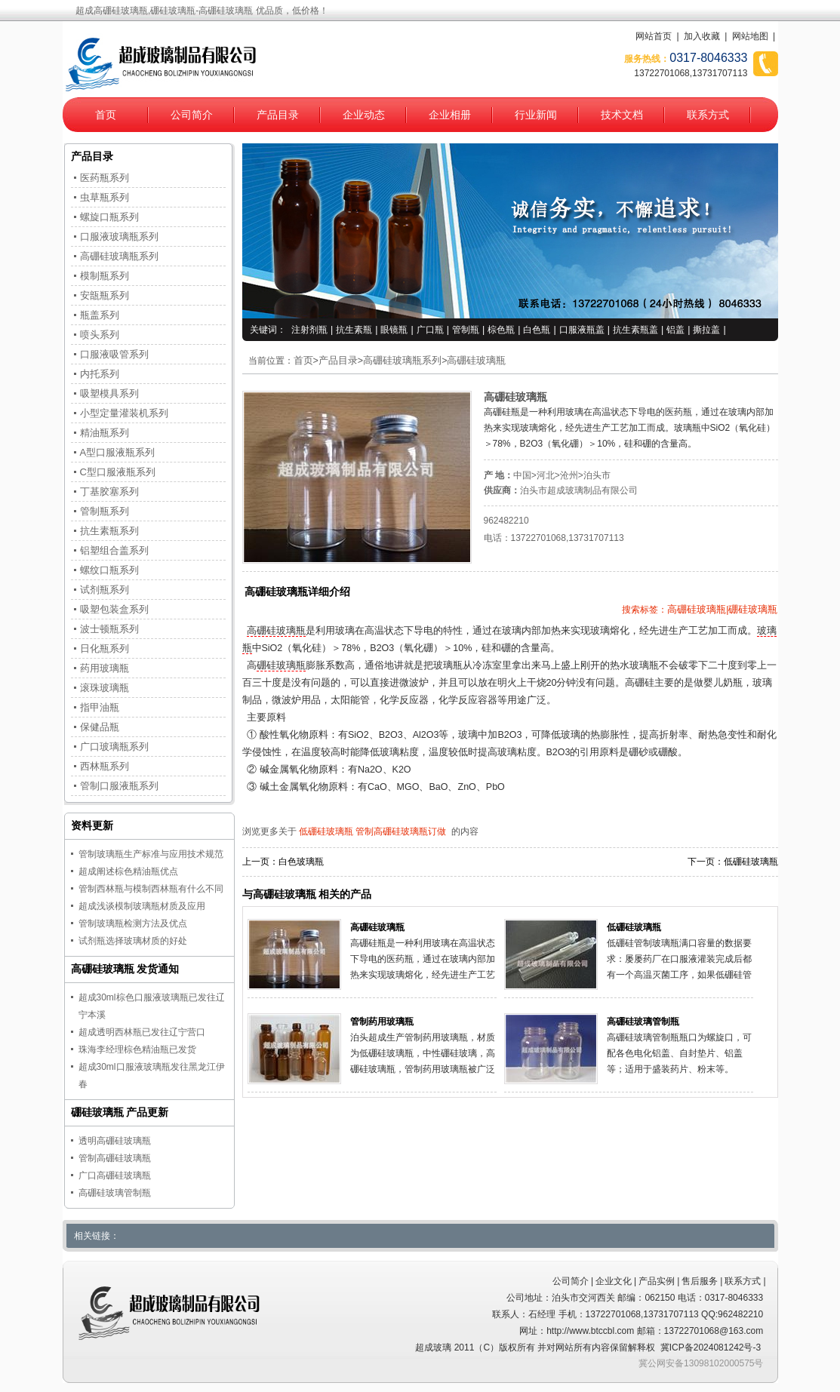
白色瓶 (536, 329)
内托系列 (99, 373)
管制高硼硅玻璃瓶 (114, 1158)
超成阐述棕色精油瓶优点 (128, 871)
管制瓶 (465, 329)
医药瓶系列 (104, 177)
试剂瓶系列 (104, 589)
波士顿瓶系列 (109, 629)
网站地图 (750, 36)
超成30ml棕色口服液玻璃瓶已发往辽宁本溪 (151, 1006)
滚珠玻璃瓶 (104, 687)
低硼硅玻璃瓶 (326, 831)
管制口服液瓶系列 (119, 785)
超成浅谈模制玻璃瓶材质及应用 (141, 906)
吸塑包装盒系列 (114, 609)
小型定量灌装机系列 (124, 413)
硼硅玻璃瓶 (281, 665)
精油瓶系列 (104, 432)
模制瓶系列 (104, 275)
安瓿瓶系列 (104, 295)
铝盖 (675, 329)
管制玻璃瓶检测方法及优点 (132, 923)
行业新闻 (536, 115)
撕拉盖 (706, 329)
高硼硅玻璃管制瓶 (643, 1021)
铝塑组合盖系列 (114, 550)
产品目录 (278, 115)
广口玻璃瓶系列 (114, 746)
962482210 (506, 520)
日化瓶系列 (104, 648)
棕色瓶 (501, 329)
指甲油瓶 (99, 707)
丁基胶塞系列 (109, 491)
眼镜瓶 (394, 329)
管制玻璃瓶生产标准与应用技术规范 (150, 854)
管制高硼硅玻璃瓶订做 (400, 831)
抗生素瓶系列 (109, 530)
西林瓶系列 (104, 766)
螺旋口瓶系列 (109, 217)
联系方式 (708, 115)
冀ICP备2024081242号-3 (710, 1347)
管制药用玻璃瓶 (382, 1021)
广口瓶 (430, 329)
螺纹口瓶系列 (109, 570)
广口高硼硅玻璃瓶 (114, 1175)
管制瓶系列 (104, 511)
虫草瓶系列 (104, 197)
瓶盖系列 (99, 315)
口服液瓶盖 (582, 329)
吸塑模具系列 (109, 393)
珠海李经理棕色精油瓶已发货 (137, 1049)
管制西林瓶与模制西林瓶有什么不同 (150, 888)
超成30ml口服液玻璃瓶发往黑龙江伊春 (151, 1075)
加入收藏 (702, 36)
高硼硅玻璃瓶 (476, 360)
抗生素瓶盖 (635, 329)
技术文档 (622, 115)
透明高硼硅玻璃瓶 (114, 1140)
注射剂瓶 (309, 329)
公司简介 (192, 115)
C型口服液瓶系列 (117, 472)
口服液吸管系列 (114, 354)
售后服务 (700, 1281)
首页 (105, 115)
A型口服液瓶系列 (117, 452)
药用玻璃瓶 (104, 668)
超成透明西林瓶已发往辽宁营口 (141, 1032)
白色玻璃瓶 (301, 861)
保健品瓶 (99, 727)
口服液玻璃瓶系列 (119, 236)
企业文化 (613, 1281)
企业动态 (364, 115)
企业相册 (450, 115)
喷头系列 (99, 334)
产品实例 (656, 1281)
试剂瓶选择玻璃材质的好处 (132, 941)
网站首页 (653, 36)
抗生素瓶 (354, 329)
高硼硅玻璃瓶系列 (402, 360)
